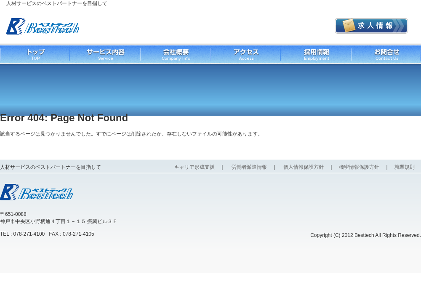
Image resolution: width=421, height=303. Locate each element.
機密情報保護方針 (359, 167)
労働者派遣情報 (249, 167)
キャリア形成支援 (194, 167)
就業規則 (404, 167)
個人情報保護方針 (303, 167)
